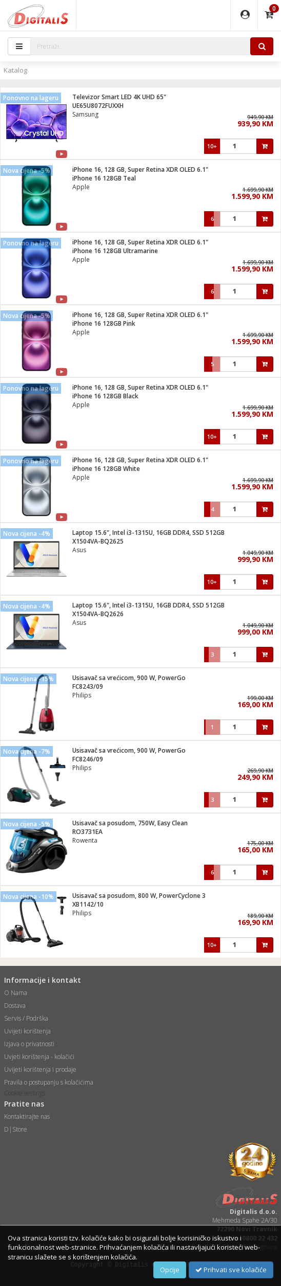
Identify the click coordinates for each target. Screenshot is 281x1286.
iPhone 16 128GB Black (105, 396)
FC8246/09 (87, 759)
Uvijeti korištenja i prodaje (40, 1069)
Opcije (169, 1269)
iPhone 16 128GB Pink (103, 323)
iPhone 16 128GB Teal (104, 178)
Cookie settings (24, 1093)
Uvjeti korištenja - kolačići (39, 1056)
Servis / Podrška (26, 1018)
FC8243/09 (87, 686)
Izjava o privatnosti (29, 1044)
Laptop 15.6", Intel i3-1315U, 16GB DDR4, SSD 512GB (148, 532)
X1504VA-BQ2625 (98, 541)
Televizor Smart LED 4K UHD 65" (119, 97)
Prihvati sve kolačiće (231, 1269)
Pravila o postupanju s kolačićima (48, 1082)
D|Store (15, 1129)
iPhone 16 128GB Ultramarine (115, 250)
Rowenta (84, 840)
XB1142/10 (88, 904)
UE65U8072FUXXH (98, 105)
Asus (79, 550)
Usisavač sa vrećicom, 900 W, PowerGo (129, 677)
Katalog (15, 70)
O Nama (15, 992)
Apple (81, 187)
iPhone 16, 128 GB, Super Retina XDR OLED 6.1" (140, 169)
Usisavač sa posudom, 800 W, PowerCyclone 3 (139, 895)
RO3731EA (87, 831)
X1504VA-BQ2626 (98, 614)
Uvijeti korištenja (27, 1031)
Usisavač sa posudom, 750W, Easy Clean (130, 823)
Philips (81, 695)
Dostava (15, 1005)
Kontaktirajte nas (27, 1116)
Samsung (85, 114)
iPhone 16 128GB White (106, 468)
